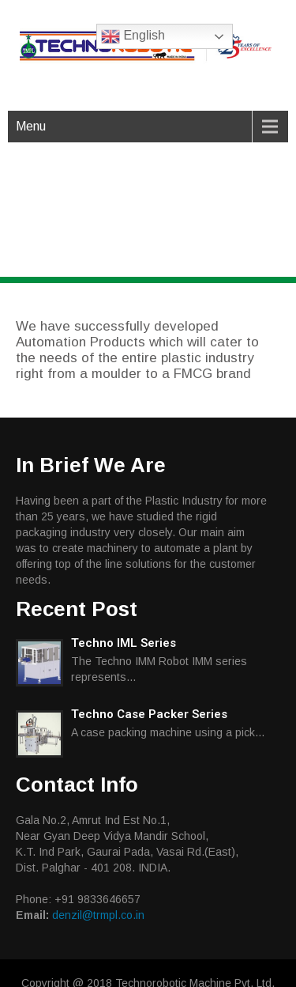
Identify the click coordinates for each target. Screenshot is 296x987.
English (133, 36)
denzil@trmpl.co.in (98, 915)
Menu (31, 126)
